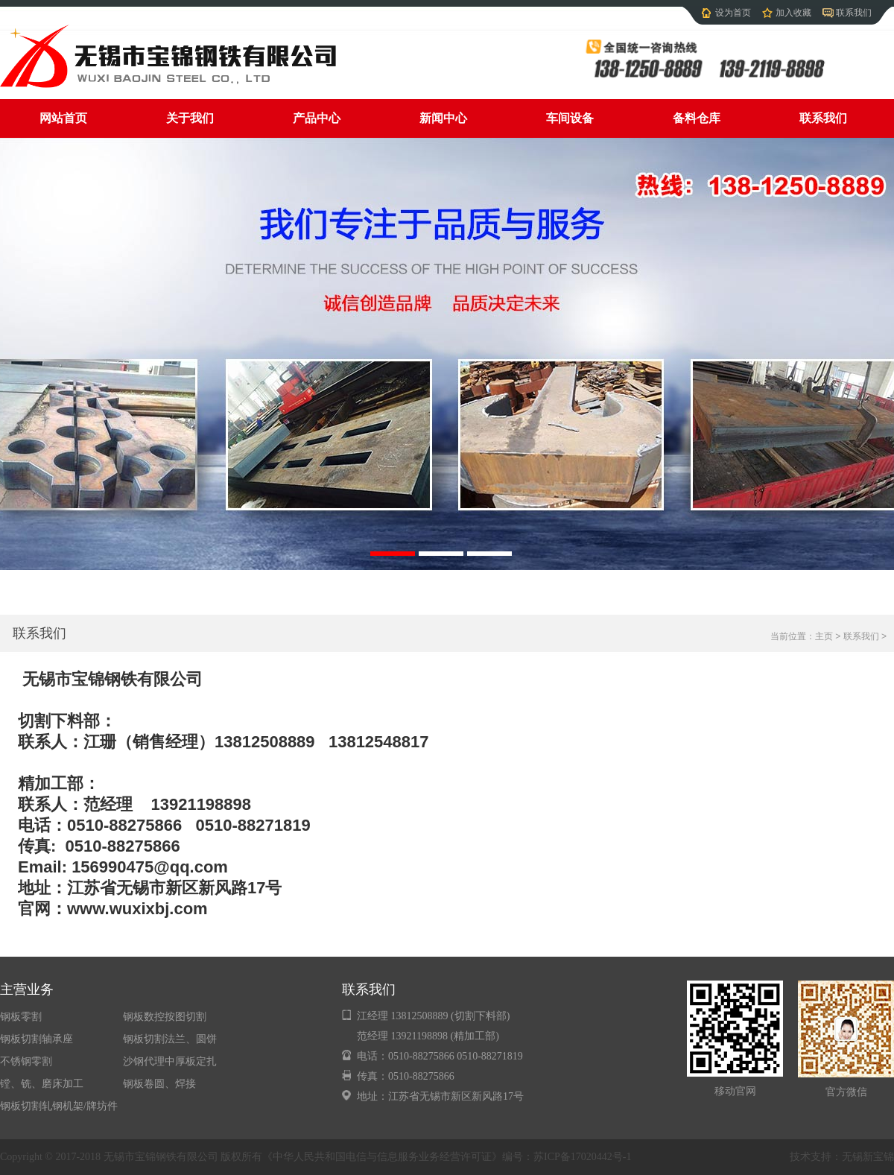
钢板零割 (21, 1016)
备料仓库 (696, 118)
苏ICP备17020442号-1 (582, 1156)
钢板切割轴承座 (36, 1039)
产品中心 (316, 118)
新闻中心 (443, 118)
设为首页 (733, 12)
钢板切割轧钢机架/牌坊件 (59, 1106)
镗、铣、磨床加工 (41, 1083)
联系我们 (854, 12)
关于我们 (190, 118)
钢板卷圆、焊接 (159, 1083)
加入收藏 (793, 12)
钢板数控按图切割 (164, 1016)
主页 (824, 636)
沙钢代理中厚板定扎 (170, 1061)
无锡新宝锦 (868, 1156)
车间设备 (570, 118)
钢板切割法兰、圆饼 (170, 1039)
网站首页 (63, 118)
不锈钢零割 (26, 1061)
